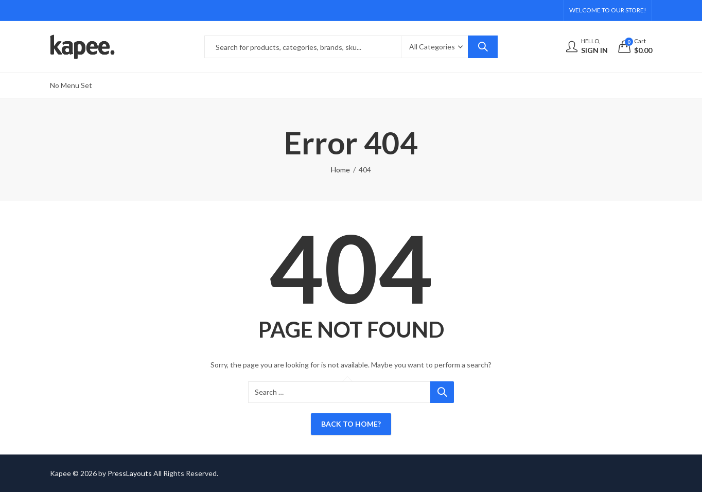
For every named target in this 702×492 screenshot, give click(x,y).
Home (340, 169)
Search (483, 47)
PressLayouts (130, 473)
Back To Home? (351, 423)
